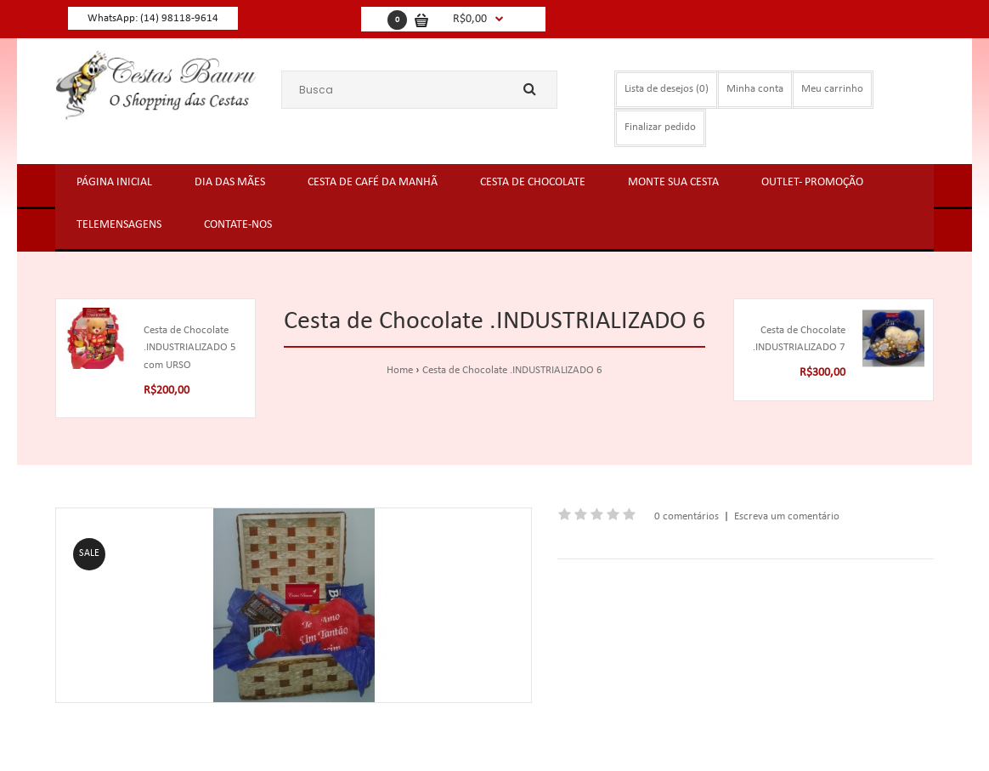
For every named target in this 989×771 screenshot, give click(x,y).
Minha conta (754, 88)
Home (400, 370)
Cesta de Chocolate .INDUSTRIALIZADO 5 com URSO (190, 348)
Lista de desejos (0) (666, 88)
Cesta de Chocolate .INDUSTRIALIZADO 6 (512, 370)
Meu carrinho (832, 88)
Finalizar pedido (660, 127)
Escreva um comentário (786, 516)
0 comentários (686, 516)
